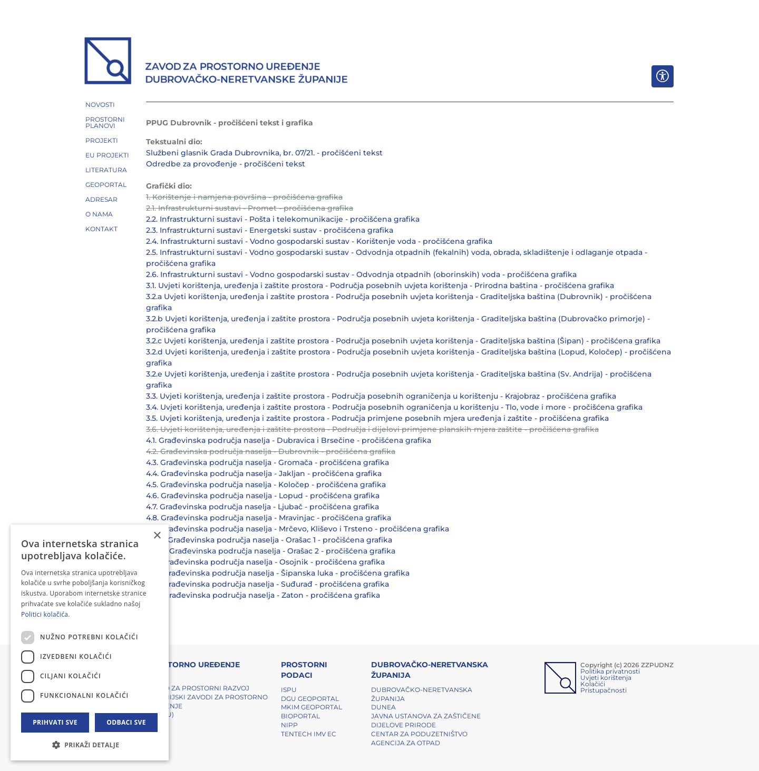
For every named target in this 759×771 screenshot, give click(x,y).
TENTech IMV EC (308, 734)
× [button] (157, 536)
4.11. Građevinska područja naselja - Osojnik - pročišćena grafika (265, 562)
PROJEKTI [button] (101, 140)
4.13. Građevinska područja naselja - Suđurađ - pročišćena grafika (267, 584)
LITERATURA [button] (106, 170)
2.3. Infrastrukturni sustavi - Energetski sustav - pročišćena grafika (269, 230)
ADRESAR (101, 199)
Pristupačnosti (603, 690)
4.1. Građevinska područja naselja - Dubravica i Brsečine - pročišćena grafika (288, 440)
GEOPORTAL (105, 185)
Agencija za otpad (405, 743)
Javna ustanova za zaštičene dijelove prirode (426, 720)
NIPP (289, 725)
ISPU (289, 690)
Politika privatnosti (610, 671)
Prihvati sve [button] (55, 722)
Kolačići (592, 684)
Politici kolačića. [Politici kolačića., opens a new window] (45, 614)
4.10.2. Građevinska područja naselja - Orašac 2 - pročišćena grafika (270, 551)
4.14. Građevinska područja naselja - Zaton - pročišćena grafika (263, 595)
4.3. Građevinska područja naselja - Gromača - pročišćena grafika (267, 462)
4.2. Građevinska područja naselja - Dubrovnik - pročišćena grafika (270, 451)
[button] (89, 744)
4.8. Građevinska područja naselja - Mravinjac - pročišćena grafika (268, 517)
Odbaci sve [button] (126, 722)
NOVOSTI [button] (100, 104)
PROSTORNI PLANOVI (105, 122)
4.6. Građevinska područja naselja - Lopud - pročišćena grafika (263, 495)
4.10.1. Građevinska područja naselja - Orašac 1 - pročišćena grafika (269, 540)
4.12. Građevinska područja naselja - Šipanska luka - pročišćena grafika (278, 573)
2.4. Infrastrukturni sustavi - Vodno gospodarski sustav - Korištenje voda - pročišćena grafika (319, 241)
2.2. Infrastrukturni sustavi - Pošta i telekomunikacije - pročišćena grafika (283, 219)
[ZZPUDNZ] (216, 62)
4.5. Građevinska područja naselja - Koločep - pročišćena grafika (266, 484)
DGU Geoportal (310, 699)
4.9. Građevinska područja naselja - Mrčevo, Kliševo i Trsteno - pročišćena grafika (297, 528)
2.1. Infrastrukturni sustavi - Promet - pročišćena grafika (249, 208)
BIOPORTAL (300, 716)
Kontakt (101, 229)
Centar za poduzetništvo (419, 734)
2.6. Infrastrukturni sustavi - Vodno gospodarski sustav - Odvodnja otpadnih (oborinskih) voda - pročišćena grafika (361, 274)
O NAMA (99, 214)
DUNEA (383, 707)
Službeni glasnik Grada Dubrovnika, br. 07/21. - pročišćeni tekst (264, 152)
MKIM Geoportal (311, 707)
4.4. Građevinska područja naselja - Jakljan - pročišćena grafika (264, 473)
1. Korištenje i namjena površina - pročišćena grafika (244, 197)
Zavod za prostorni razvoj (197, 688)
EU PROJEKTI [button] (107, 155)
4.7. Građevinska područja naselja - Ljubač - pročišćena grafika (262, 506)
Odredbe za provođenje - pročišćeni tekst (225, 164)
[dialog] (90, 642)
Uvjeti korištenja (605, 677)
